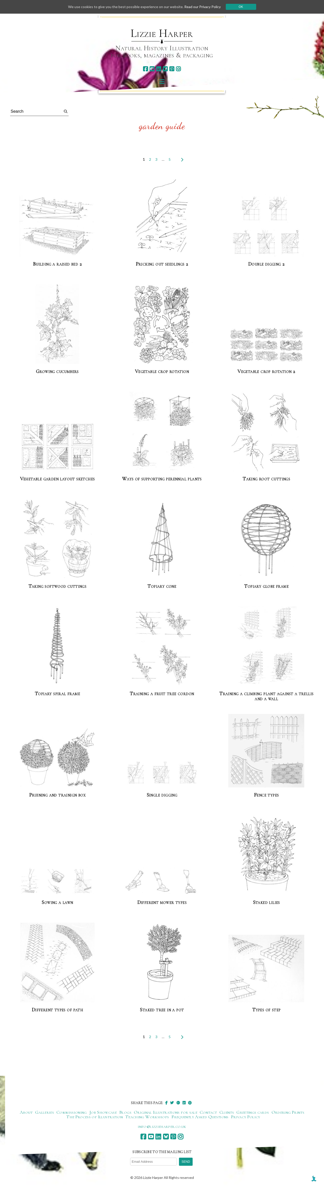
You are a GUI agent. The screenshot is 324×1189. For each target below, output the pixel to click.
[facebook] (145, 68)
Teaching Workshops (147, 1117)
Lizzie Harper (162, 33)
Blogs (125, 1112)
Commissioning (71, 1112)
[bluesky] (165, 68)
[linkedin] (158, 68)
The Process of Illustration (94, 1117)
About (26, 1112)
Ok (241, 7)
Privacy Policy (245, 1117)
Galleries (44, 1112)
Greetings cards (252, 1112)
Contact (208, 1112)
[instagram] (178, 68)
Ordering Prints (288, 1112)
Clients (226, 1112)
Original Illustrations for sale (165, 1112)
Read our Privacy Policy (202, 7)
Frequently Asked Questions (199, 1117)
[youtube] (152, 68)
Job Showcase (103, 1112)
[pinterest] (171, 68)
